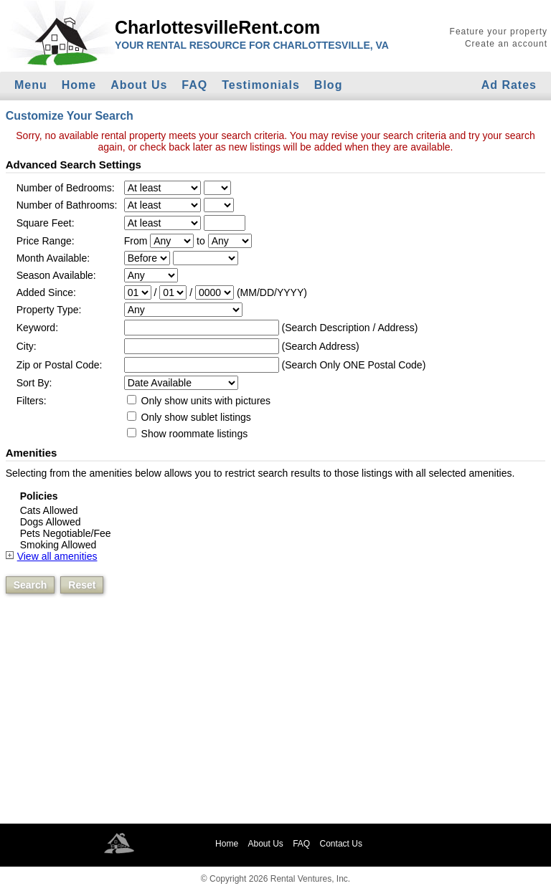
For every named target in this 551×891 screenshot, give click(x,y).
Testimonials (261, 85)
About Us (138, 85)
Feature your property (498, 32)
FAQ (194, 85)
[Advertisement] (275, 718)
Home (79, 85)
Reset (81, 585)
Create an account (506, 44)
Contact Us (341, 844)
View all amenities (57, 556)
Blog (328, 85)
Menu (30, 85)
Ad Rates (509, 85)
